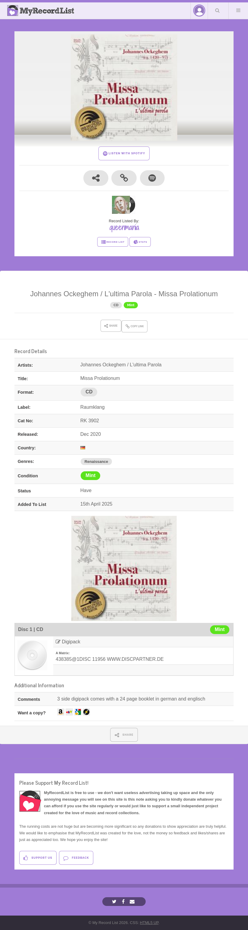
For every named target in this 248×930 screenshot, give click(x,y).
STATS (140, 242)
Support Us (37, 858)
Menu (238, 10)
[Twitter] (115, 901)
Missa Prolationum (188, 294)
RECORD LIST (113, 242)
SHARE (124, 735)
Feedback (76, 858)
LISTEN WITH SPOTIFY (124, 153)
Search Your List (217, 10)
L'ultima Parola (128, 294)
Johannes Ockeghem (64, 294)
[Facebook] (124, 901)
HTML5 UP (149, 922)
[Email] (133, 901)
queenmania (124, 227)
